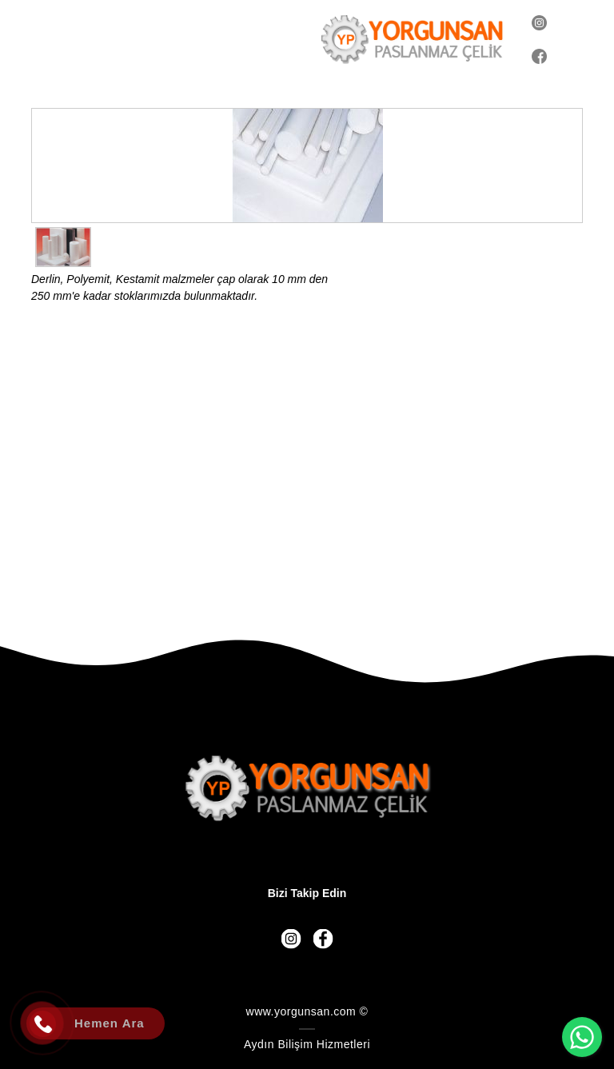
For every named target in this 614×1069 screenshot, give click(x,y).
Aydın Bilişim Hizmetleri (307, 1044)
